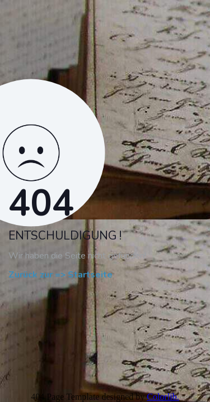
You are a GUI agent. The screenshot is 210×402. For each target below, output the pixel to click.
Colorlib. (163, 396)
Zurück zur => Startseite (60, 275)
